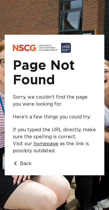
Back (22, 163)
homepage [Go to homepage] (45, 143)
